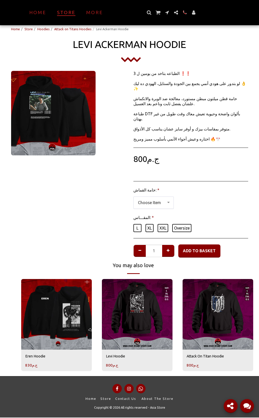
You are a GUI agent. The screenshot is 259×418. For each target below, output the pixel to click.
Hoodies (43, 29)
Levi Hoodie (116, 356)
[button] (158, 12)
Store (28, 29)
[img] (56, 314)
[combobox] (153, 203)
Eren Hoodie (36, 356)
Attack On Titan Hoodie (208, 356)
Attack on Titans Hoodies (73, 29)
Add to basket (199, 250)
